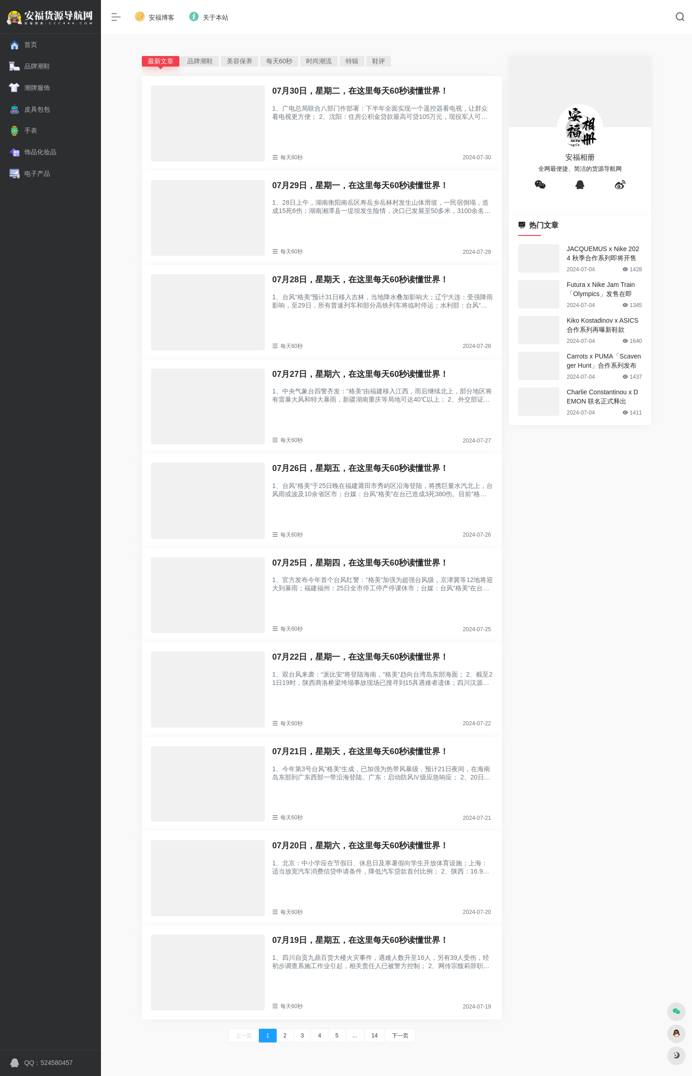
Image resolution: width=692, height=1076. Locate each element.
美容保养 (239, 61)
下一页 (400, 1035)
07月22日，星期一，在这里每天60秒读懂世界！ (360, 656)
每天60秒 (279, 61)
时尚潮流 (319, 61)
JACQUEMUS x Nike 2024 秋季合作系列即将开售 (603, 253)
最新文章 (160, 61)
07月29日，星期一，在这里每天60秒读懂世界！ (360, 185)
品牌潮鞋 (200, 61)
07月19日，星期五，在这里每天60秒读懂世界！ (360, 940)
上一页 (243, 1035)
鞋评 (378, 61)
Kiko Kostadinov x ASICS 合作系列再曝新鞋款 (602, 325)
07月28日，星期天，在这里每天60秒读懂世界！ (360, 279)
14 (375, 1035)
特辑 (352, 61)
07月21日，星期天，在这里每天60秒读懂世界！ (360, 751)
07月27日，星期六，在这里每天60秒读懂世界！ (360, 374)
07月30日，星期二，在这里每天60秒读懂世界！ (360, 90)
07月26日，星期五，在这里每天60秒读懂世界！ (360, 468)
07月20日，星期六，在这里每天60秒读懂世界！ (360, 845)
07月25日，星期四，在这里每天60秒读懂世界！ (360, 562)
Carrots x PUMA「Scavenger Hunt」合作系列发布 (604, 361)
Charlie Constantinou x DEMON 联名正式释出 (602, 396)
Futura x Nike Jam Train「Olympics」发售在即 (601, 289)
